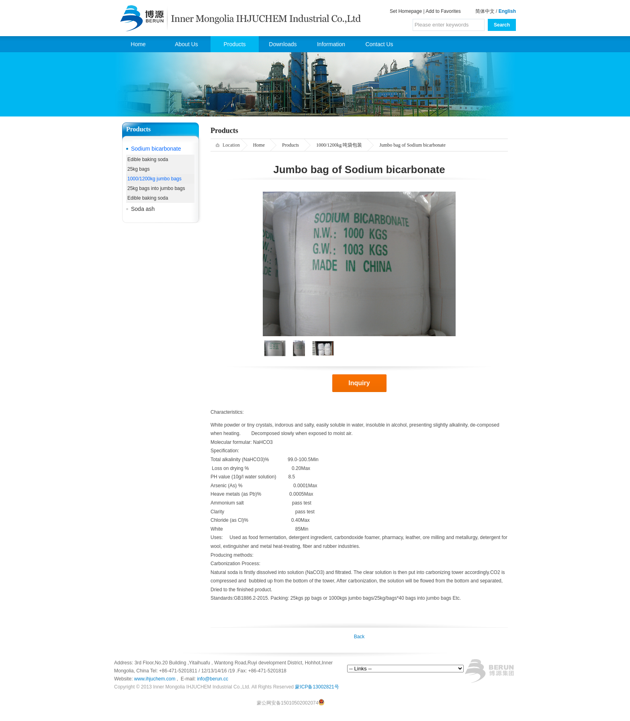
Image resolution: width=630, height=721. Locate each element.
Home (138, 44)
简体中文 (485, 11)
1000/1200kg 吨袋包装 (339, 145)
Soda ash (143, 209)
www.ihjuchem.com (155, 679)
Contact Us (379, 44)
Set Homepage (406, 11)
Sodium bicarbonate (156, 148)
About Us (186, 44)
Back (359, 636)
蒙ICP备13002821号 (317, 687)
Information (331, 44)
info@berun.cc (213, 679)
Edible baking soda (147, 159)
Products (234, 44)
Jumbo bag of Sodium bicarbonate (412, 145)
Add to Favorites (442, 11)
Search (502, 25)
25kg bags (138, 169)
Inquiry (359, 383)
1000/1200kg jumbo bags (154, 179)
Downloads (283, 44)
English (507, 11)
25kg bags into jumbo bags (156, 188)
